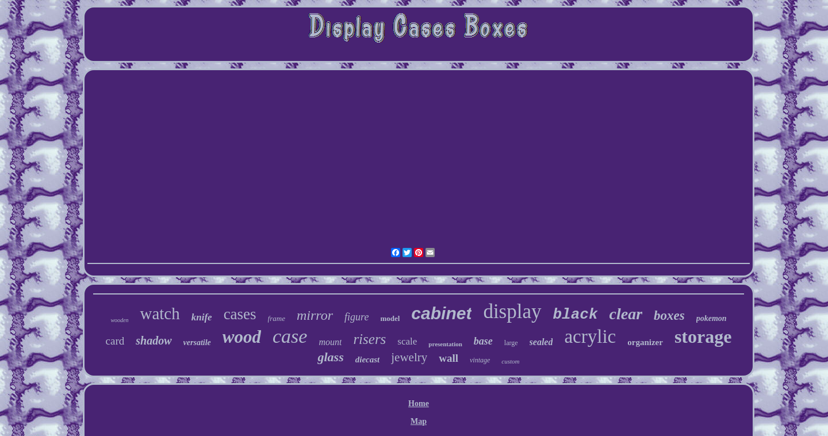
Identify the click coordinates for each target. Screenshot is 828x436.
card (115, 341)
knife (201, 317)
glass (330, 357)
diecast (367, 359)
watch (159, 313)
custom (510, 361)
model (390, 318)
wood (242, 337)
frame (276, 318)
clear (626, 314)
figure (356, 317)
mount (330, 342)
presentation (445, 344)
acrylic (590, 336)
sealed (541, 342)
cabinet (441, 313)
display (512, 311)
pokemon (711, 318)
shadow (153, 340)
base (483, 341)
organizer (645, 342)
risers (369, 339)
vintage (480, 360)
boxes (669, 315)
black (575, 314)
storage (703, 336)
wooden (119, 320)
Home (418, 403)
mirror (315, 315)
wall (448, 358)
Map (419, 421)
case (290, 336)
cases (240, 314)
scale (407, 341)
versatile (197, 342)
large (511, 343)
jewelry (409, 357)
